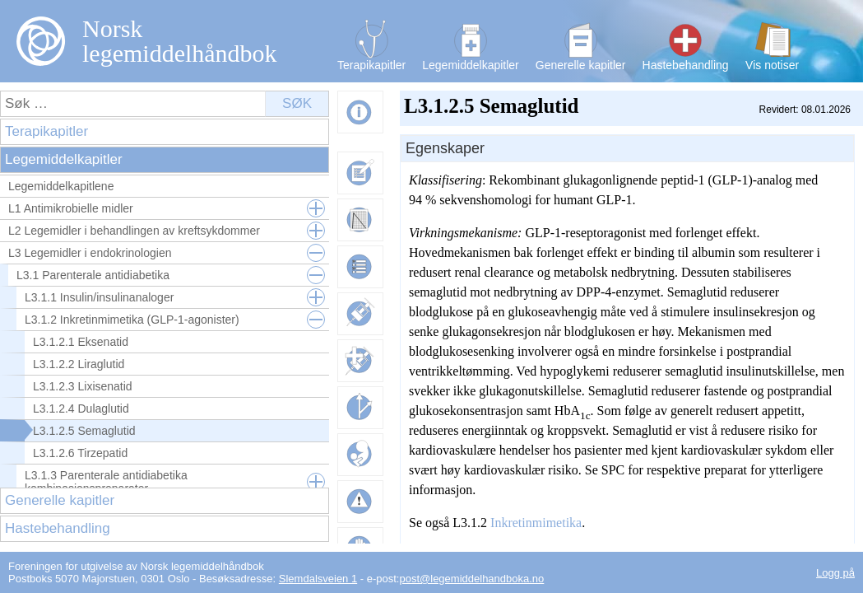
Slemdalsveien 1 (318, 578)
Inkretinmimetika (536, 523)
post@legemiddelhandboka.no (471, 578)
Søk (297, 103)
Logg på (835, 573)
